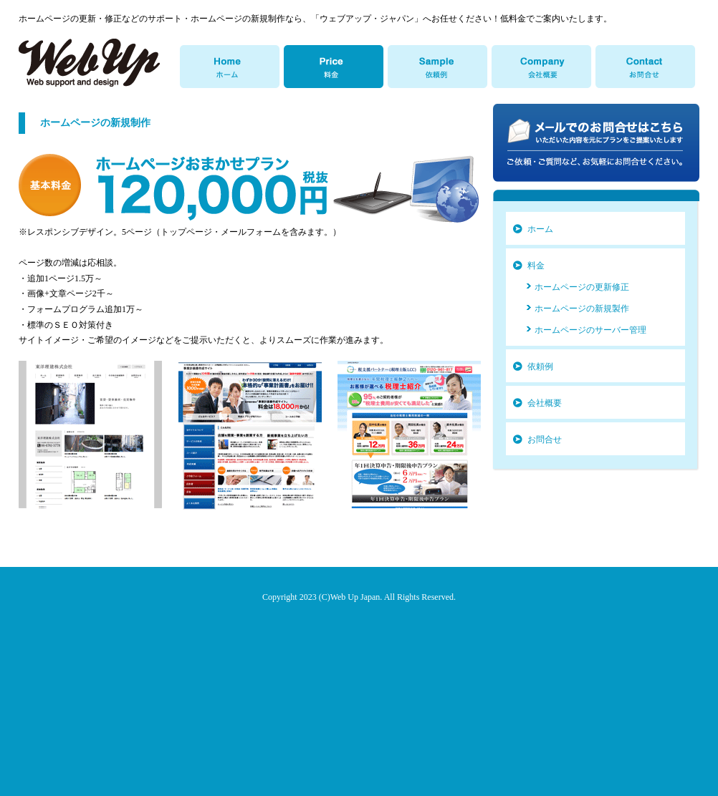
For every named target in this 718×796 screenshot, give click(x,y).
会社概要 (544, 403)
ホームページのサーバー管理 (590, 330)
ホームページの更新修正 (582, 287)
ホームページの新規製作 (582, 309)
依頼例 (540, 366)
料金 (536, 266)
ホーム (540, 229)
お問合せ (544, 440)
